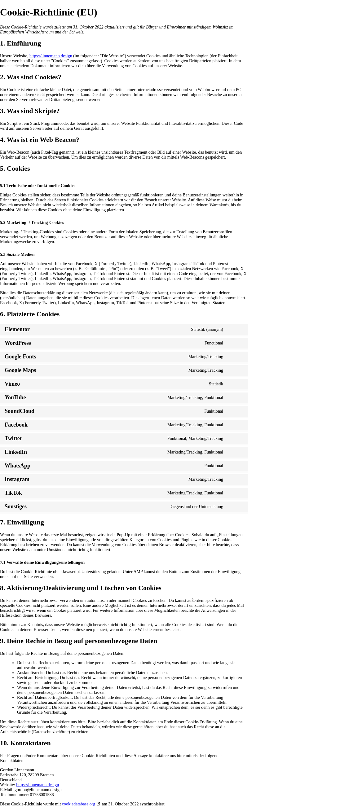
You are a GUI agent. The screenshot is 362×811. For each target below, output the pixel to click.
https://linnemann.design (50, 56)
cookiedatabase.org (78, 804)
